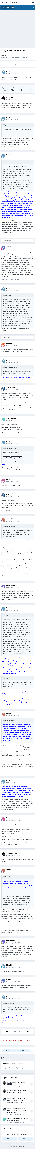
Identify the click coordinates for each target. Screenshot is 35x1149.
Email (9, 1139)
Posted (12, 73)
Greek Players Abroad (20, 57)
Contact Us (14, 1146)
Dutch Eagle (10, 1104)
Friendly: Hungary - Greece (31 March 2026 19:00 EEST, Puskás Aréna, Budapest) (16, 1110)
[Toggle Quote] (4, 125)
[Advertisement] (17, 28)
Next (28, 64)
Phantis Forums (9, 2)
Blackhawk (10, 1086)
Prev (6, 64)
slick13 (5, 55)
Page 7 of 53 (17, 64)
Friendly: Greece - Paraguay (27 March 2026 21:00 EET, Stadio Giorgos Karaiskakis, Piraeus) (16, 1100)
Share (8, 1050)
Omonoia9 (10, 1122)
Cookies (21, 1146)
